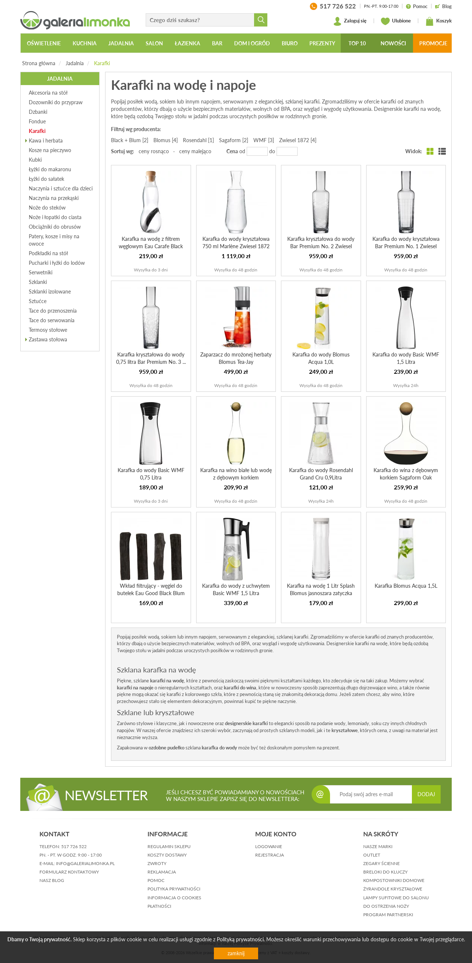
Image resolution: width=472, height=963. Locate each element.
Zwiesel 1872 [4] (297, 140)
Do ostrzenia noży (386, 906)
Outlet (371, 855)
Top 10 (357, 43)
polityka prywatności (174, 889)
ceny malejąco (195, 151)
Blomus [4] (165, 140)
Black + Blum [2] (129, 140)
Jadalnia (75, 63)
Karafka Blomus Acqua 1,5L (406, 586)
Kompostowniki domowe (393, 880)
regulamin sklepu (169, 846)
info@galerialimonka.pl (85, 863)
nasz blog (51, 880)
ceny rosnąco (154, 151)
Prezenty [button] (322, 43)
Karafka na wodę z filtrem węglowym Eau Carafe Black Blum (151, 246)
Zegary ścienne (381, 863)
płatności (159, 906)
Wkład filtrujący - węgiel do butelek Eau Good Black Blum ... (151, 593)
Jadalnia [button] (121, 43)
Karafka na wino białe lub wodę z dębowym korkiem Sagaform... (236, 477)
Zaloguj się (350, 21)
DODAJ (426, 794)
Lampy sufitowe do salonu (396, 897)
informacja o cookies (174, 897)
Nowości (393, 43)
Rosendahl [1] (198, 140)
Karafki (102, 63)
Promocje (433, 43)
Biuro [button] (290, 43)
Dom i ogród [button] (252, 43)
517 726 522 (74, 846)
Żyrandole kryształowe (392, 889)
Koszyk (438, 21)
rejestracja (269, 855)
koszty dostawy (167, 855)
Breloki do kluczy (385, 872)
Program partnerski (388, 914)
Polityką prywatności (240, 939)
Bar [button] (217, 43)
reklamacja (162, 872)
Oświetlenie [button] (44, 43)
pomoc (156, 880)
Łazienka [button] (187, 43)
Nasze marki (377, 846)
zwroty (157, 863)
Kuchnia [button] (85, 43)
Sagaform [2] (233, 140)
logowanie (268, 846)
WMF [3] (263, 140)
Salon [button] (154, 43)
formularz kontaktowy (69, 872)
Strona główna (38, 63)
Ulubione (396, 21)
